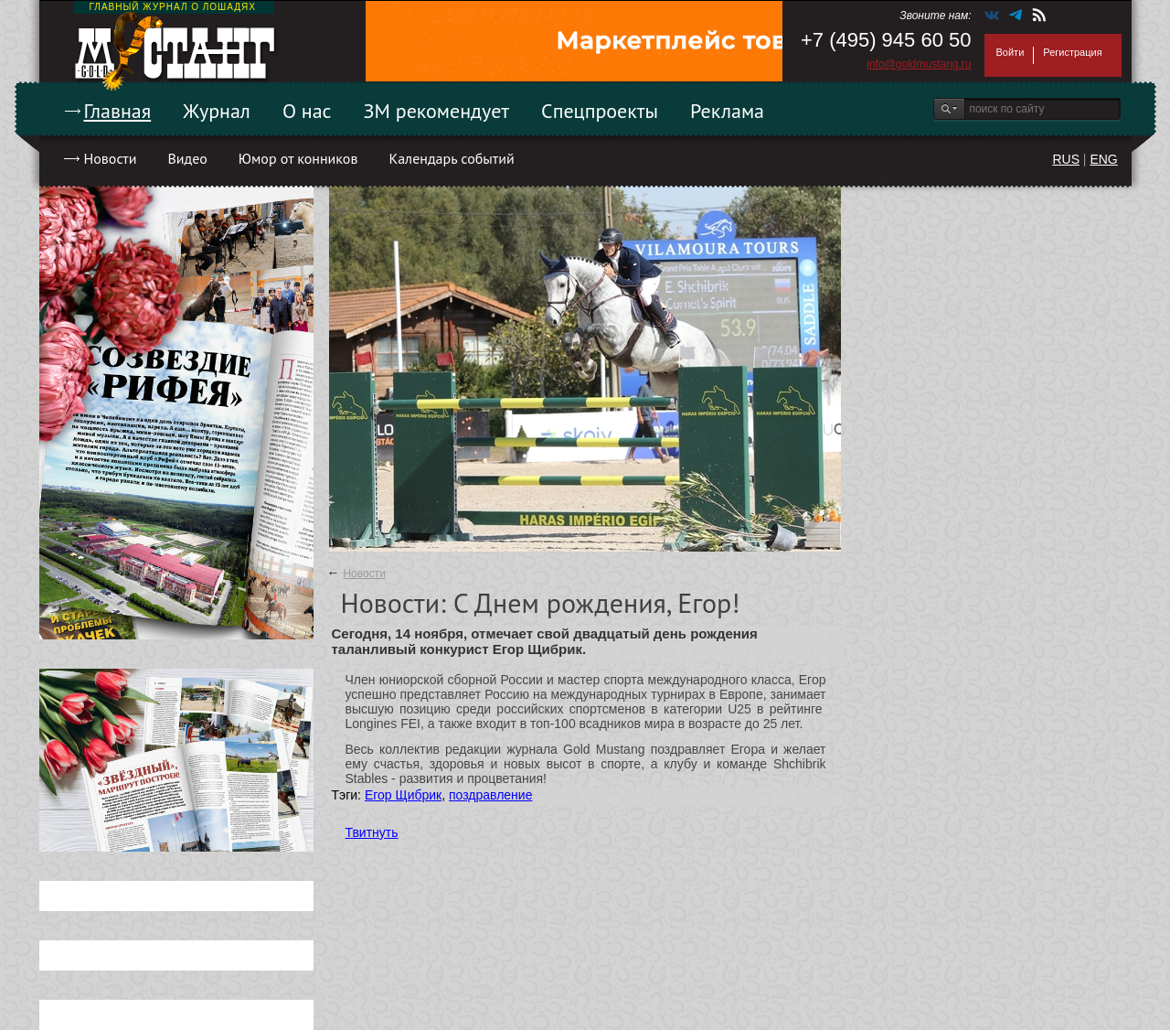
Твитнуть (372, 832)
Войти (1010, 52)
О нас (307, 110)
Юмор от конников (298, 158)
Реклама (727, 110)
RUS (1066, 159)
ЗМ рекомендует (437, 110)
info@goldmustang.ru (919, 64)
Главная (118, 110)
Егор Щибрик (403, 795)
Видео (187, 158)
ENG (1103, 159)
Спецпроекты (599, 110)
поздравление (490, 795)
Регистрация (1072, 52)
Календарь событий (451, 158)
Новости (110, 158)
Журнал (216, 110)
